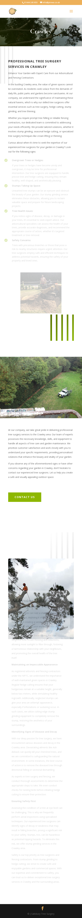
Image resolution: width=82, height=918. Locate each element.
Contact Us (25, 497)
